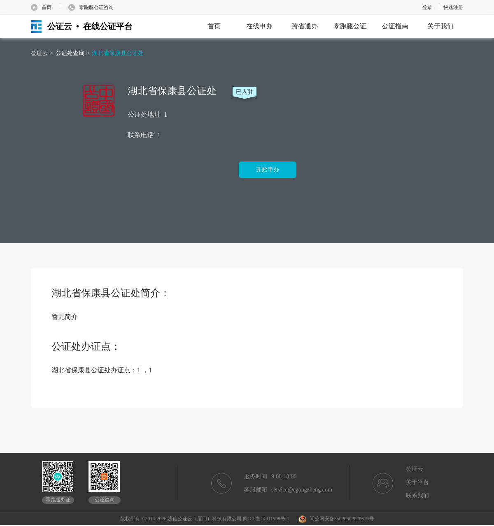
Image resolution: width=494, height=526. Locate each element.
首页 (46, 7)
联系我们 (417, 495)
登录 (427, 7)
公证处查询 (70, 53)
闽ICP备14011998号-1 (266, 518)
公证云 (39, 53)
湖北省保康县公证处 (118, 53)
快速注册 (453, 7)
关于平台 (417, 482)
